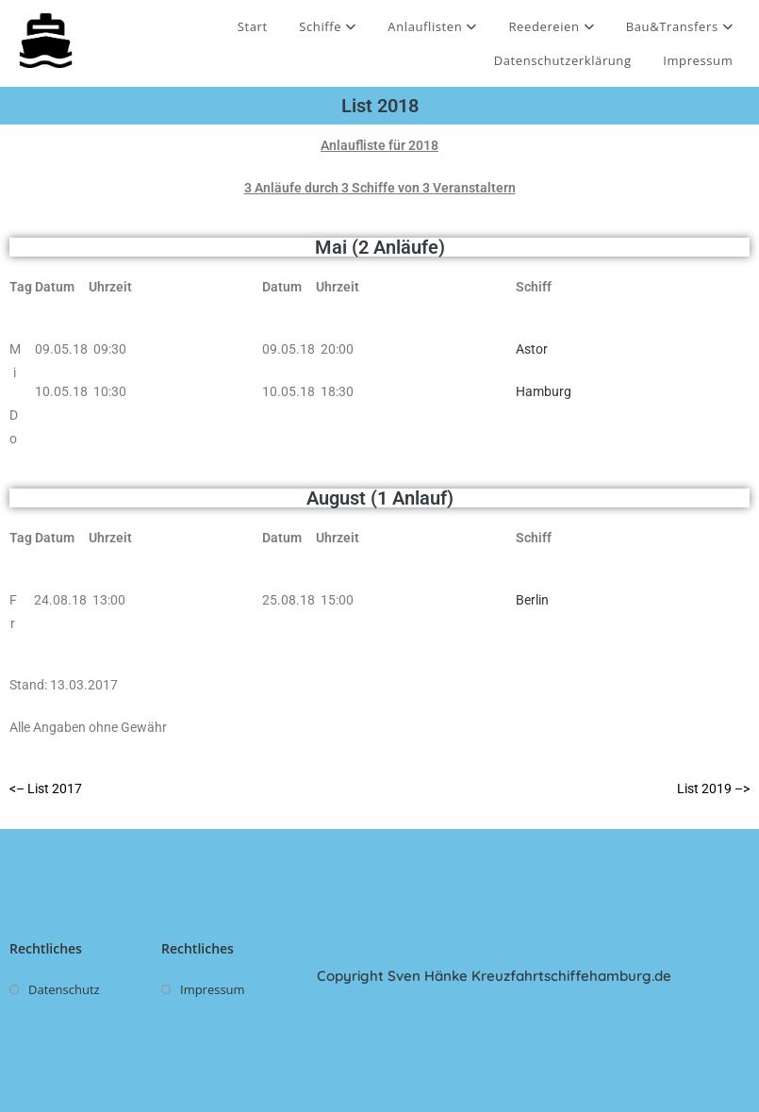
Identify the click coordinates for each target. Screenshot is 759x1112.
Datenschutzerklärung (563, 60)
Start (253, 26)
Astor (532, 349)
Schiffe (327, 26)
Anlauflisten (432, 26)
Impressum (698, 60)
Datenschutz (64, 989)
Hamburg (543, 391)
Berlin (532, 599)
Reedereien (552, 26)
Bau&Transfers (680, 26)
